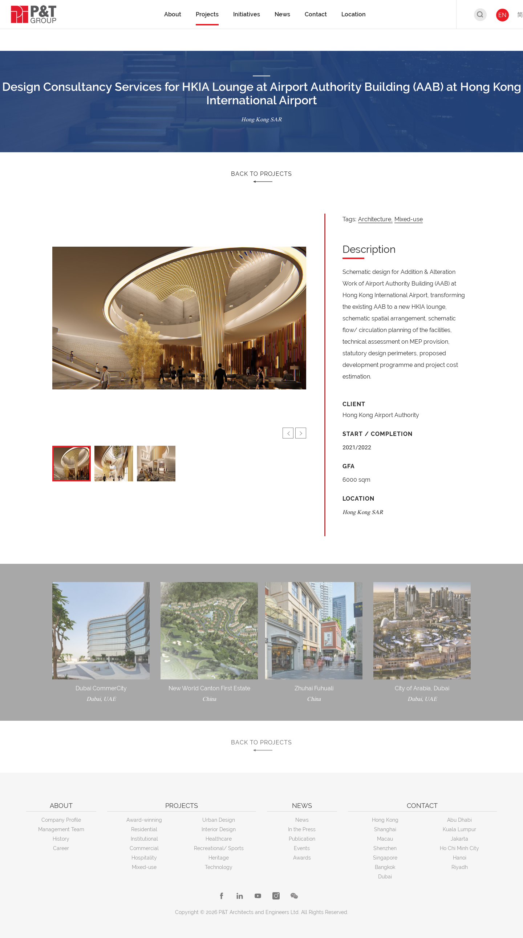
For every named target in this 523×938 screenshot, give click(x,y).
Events (302, 848)
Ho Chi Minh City (459, 848)
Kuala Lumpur (459, 829)
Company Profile (61, 820)
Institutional (144, 839)
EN (502, 15)
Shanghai (385, 829)
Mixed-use (408, 219)
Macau (385, 839)
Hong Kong (385, 820)
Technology (218, 867)
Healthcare (219, 839)
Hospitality (144, 858)
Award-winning (144, 820)
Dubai (385, 877)
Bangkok (385, 867)
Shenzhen (385, 848)
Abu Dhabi (459, 820)
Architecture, (375, 219)
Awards (302, 858)
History (61, 839)
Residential (144, 829)
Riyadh (459, 867)
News (302, 820)
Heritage (218, 858)
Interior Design (219, 829)
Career (61, 848)
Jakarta (459, 839)
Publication (302, 839)
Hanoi (459, 858)
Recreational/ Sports (219, 848)
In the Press (302, 829)
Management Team (61, 829)
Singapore (385, 858)
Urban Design (218, 820)
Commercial (144, 848)
